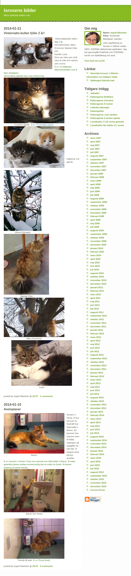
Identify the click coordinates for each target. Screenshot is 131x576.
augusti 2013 (97, 397)
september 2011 (98, 315)
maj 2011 (95, 301)
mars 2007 (95, 138)
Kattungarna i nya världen (104, 114)
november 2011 (98, 323)
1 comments (46, 396)
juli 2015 (94, 468)
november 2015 (98, 482)
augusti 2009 (97, 230)
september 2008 (98, 202)
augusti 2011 (97, 312)
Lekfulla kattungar (99, 107)
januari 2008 (96, 173)
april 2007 (95, 141)
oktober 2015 (97, 479)
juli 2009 (94, 227)
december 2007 (98, 170)
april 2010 (95, 259)
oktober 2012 (97, 362)
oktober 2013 (97, 401)
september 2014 (98, 440)
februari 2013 (97, 376)
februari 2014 (97, 415)
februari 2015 (97, 454)
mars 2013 (95, 379)
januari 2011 (96, 287)
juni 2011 (95, 305)
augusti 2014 (97, 436)
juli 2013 (94, 394)
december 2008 (98, 212)
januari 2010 (96, 248)
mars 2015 (95, 458)
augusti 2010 (97, 273)
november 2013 (98, 404)
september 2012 (98, 358)
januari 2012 (96, 330)
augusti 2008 (97, 198)
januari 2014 (96, 411)
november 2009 (98, 241)
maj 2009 (95, 223)
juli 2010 (94, 269)
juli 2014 (94, 433)
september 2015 (98, 475)
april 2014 (95, 422)
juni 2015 (95, 465)
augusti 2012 (97, 354)
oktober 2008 (97, 205)
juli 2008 (94, 195)
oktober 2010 (97, 276)
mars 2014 (95, 418)
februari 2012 (97, 333)
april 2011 (95, 298)
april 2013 (95, 383)
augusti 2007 (97, 156)
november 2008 (98, 209)
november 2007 (98, 166)
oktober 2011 (97, 319)
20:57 (35, 396)
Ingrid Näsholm (119, 32)
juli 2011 (94, 308)
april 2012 (95, 340)
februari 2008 (97, 177)
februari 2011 (97, 291)
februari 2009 (97, 216)
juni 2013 (95, 390)
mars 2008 (95, 180)
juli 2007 (94, 152)
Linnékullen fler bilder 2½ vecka (107, 125)
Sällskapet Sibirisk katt (102, 80)
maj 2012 (95, 344)
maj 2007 (95, 145)
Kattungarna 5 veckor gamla (105, 118)
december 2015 (98, 486)
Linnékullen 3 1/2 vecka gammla (107, 121)
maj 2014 (95, 426)
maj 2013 (95, 387)
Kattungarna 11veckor (102, 100)
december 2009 (98, 244)
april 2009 (95, 220)
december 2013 (98, 408)
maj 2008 (95, 187)
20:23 (35, 566)
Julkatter (95, 93)
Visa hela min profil (94, 60)
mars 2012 (95, 337)
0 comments (46, 566)
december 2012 (98, 369)
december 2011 (98, 326)
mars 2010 (95, 255)
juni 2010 (95, 266)
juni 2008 (95, 191)
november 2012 (98, 365)
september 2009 (98, 234)
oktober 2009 (97, 237)
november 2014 (98, 443)
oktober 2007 (97, 163)
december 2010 (98, 283)
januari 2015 (96, 451)
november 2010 (98, 280)
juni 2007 (95, 149)
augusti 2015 (97, 472)
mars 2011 (95, 294)
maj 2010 (95, 262)
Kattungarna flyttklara (101, 96)
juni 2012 (95, 347)
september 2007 (98, 159)
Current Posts (97, 490)
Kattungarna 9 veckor (101, 104)
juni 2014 (95, 429)
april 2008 (95, 184)
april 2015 (95, 461)
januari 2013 (96, 372)
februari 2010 (97, 251)
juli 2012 (94, 351)
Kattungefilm (97, 111)
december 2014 (98, 447)
